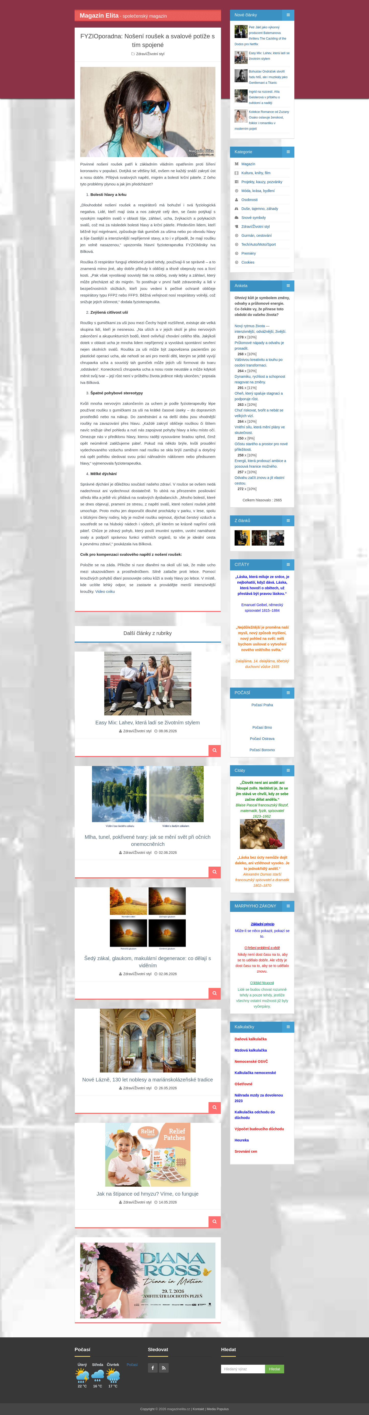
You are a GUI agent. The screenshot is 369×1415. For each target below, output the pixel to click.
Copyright (147, 1409)
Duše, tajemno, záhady (259, 209)
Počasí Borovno (262, 750)
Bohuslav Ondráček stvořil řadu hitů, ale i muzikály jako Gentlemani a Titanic (268, 77)
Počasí (132, 1365)
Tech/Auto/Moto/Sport (258, 244)
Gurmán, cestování (256, 235)
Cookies (248, 262)
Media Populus (218, 1409)
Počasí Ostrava (262, 739)
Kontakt (198, 1409)
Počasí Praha (262, 705)
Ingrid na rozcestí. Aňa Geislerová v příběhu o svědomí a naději (264, 97)
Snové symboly (253, 218)
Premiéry (248, 253)
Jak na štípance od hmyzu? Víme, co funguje (148, 1194)
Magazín (248, 164)
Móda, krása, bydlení (258, 191)
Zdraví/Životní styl (150, 54)
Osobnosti (249, 200)
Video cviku (105, 591)
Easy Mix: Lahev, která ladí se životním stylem (147, 722)
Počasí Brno (262, 727)
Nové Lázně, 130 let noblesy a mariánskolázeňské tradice (147, 1079)
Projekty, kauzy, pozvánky (261, 182)
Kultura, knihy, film (255, 173)
